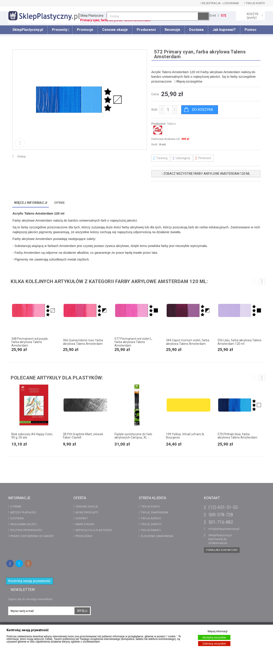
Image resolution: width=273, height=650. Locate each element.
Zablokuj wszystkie (214, 643)
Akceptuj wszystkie (214, 637)
